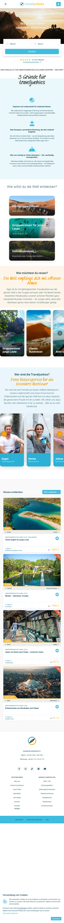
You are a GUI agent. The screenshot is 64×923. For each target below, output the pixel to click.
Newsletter (17, 793)
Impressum (19, 820)
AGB (47, 820)
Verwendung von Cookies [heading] (15, 895)
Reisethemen (47, 802)
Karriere (17, 802)
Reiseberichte (47, 797)
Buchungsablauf (47, 785)
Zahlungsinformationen (47, 789)
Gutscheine (17, 797)
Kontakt (17, 806)
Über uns (17, 781)
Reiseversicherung (47, 793)
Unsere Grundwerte (17, 785)
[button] (4, 333)
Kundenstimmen (47, 806)
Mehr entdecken (51, 492)
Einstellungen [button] (22, 908)
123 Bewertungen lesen (32, 62)
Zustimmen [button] (56, 919)
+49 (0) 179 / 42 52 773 (36, 759)
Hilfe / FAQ (47, 781)
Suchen (32, 51)
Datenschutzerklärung (34, 820)
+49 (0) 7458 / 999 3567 (34, 755)
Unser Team (17, 789)
